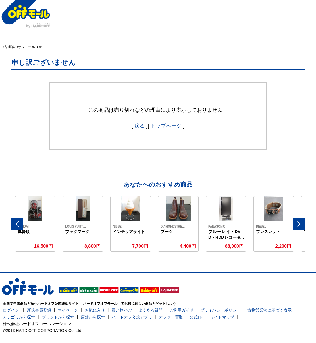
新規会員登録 (39, 310)
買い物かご (121, 310)
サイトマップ (222, 317)
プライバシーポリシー (220, 310)
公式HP (196, 317)
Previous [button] (17, 224)
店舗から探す (93, 317)
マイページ (68, 310)
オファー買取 (171, 317)
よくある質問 (150, 310)
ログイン (11, 310)
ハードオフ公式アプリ (132, 317)
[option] (35, 224)
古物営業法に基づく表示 (269, 310)
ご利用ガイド (181, 310)
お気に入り (95, 310)
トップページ (166, 126)
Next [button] (299, 224)
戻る (139, 126)
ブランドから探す (58, 317)
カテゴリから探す (19, 317)
